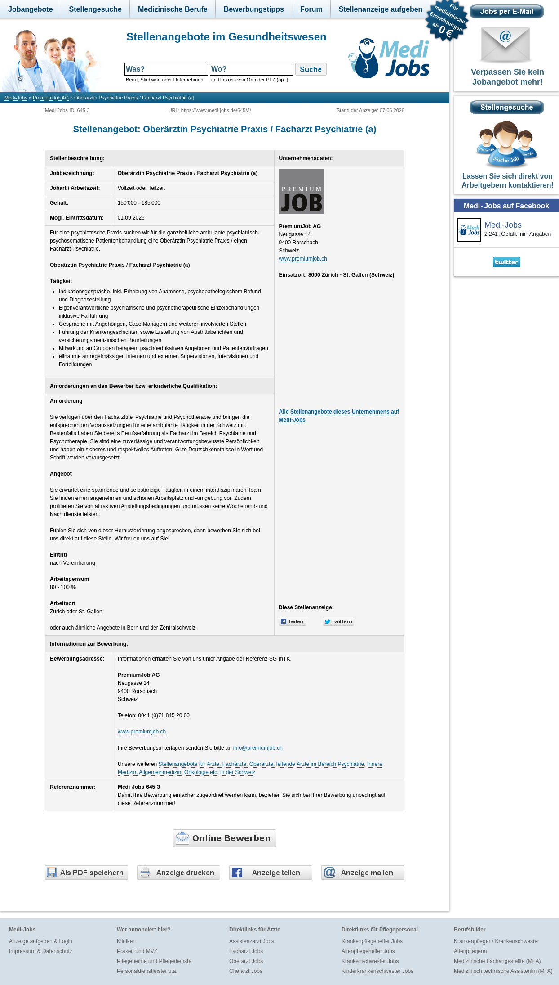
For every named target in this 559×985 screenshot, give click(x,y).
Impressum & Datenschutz (40, 951)
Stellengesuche (95, 9)
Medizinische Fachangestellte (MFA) (497, 961)
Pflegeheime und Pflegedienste (154, 961)
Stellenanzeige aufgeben (381, 9)
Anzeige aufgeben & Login (40, 941)
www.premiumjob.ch (303, 259)
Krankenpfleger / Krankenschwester (496, 941)
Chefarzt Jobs (245, 971)
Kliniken (126, 941)
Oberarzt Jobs (246, 961)
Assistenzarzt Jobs (251, 941)
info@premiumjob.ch (258, 748)
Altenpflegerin (470, 951)
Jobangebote (30, 9)
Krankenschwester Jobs (370, 961)
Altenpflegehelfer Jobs (368, 951)
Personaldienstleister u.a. (147, 971)
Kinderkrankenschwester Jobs (377, 971)
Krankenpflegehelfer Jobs (372, 941)
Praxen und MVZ (137, 951)
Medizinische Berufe (173, 9)
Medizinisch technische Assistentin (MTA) (503, 971)
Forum (311, 9)
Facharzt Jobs (246, 951)
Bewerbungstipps (254, 9)
